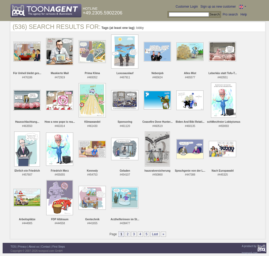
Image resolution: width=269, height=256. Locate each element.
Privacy (22, 246)
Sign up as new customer (218, 6)
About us (34, 246)
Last (155, 234)
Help (243, 14)
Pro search (230, 14)
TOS (13, 246)
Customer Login (187, 6)
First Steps (58, 246)
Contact (45, 246)
